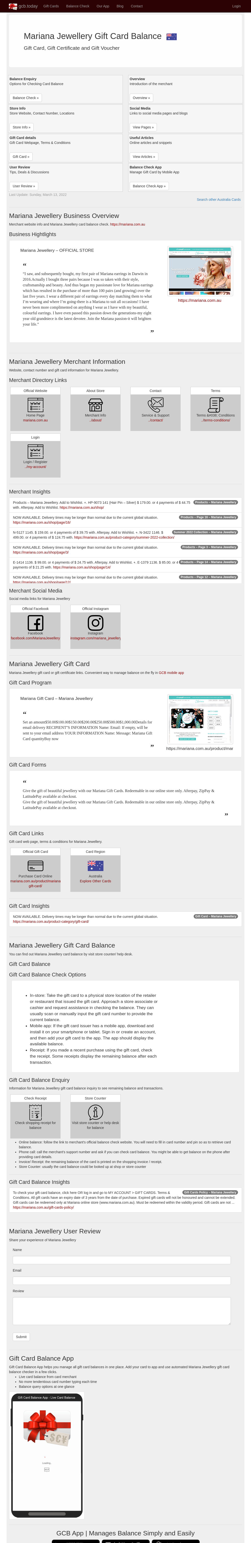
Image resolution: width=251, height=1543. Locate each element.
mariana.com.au (35, 420)
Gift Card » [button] (21, 157)
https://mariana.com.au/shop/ (82, 507)
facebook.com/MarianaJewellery (35, 638)
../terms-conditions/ (215, 420)
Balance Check (77, 6)
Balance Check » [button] (26, 98)
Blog (120, 6)
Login (236, 6)
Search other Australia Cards (219, 200)
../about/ (95, 420)
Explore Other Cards (95, 881)
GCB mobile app (171, 673)
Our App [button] (103, 6)
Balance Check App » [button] (149, 186)
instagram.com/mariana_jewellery (96, 638)
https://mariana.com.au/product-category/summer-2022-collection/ (124, 537)
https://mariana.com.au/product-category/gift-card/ (51, 921)
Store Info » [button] (21, 127)
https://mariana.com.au (127, 224)
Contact (137, 6)
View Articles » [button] (144, 157)
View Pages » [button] (143, 127)
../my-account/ (35, 467)
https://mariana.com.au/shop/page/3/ (41, 552)
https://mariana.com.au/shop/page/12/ (42, 582)
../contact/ (155, 420)
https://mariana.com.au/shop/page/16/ (42, 522)
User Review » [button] (24, 186)
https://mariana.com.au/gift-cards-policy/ (43, 1207)
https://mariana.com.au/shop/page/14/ (82, 567)
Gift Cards (51, 6)
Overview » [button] (141, 98)
